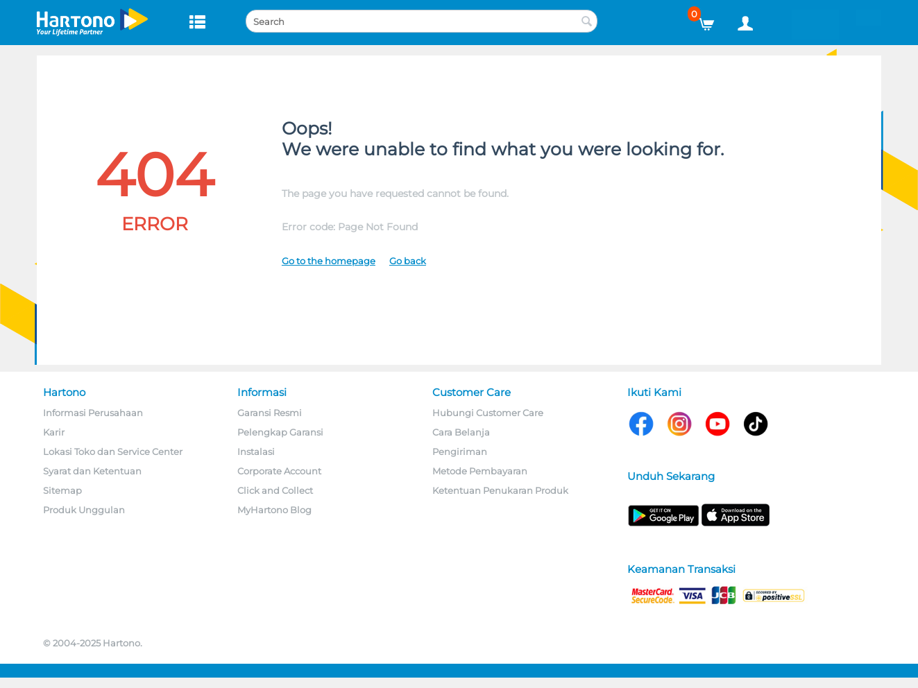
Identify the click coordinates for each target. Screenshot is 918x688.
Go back (407, 260)
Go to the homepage (328, 260)
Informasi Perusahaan (93, 412)
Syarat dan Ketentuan (92, 470)
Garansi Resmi (269, 412)
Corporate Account (279, 470)
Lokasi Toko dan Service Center (112, 451)
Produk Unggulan (84, 509)
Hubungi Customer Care (487, 412)
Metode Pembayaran (479, 470)
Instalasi (256, 451)
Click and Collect (275, 490)
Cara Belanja (461, 432)
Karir (54, 432)
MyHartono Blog (274, 509)
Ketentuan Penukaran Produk (500, 490)
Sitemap (62, 490)
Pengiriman (459, 451)
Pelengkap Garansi (280, 432)
